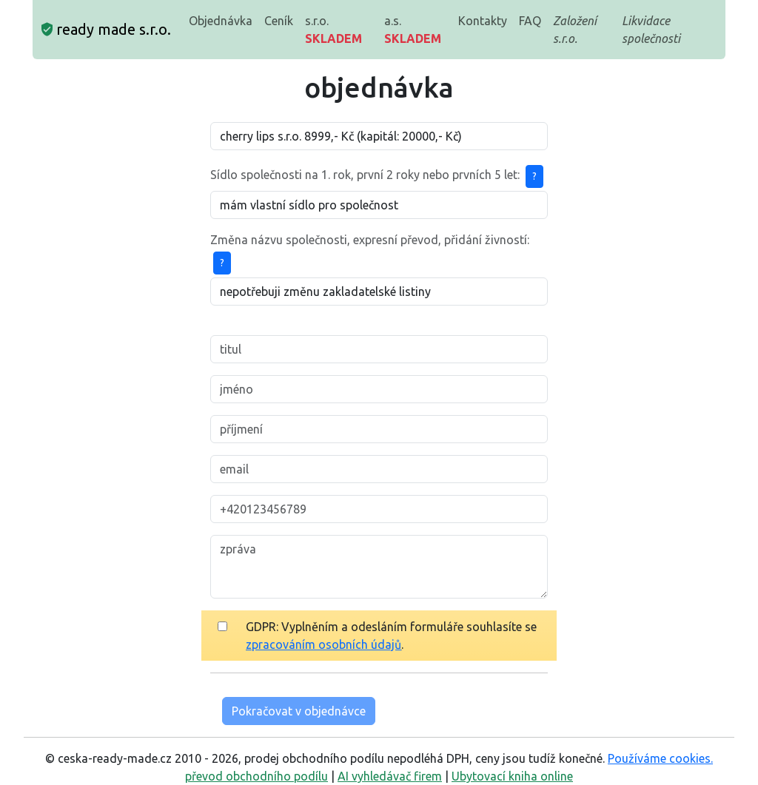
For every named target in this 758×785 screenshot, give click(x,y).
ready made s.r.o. (106, 29)
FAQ (530, 20)
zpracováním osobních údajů (323, 644)
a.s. (412, 29)
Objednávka (220, 20)
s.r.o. (333, 29)
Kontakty (482, 20)
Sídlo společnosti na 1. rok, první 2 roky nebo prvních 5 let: (365, 174)
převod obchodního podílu (256, 776)
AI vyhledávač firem (390, 776)
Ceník (278, 20)
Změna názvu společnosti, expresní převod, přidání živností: (369, 239)
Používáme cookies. (660, 758)
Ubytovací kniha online (512, 776)
